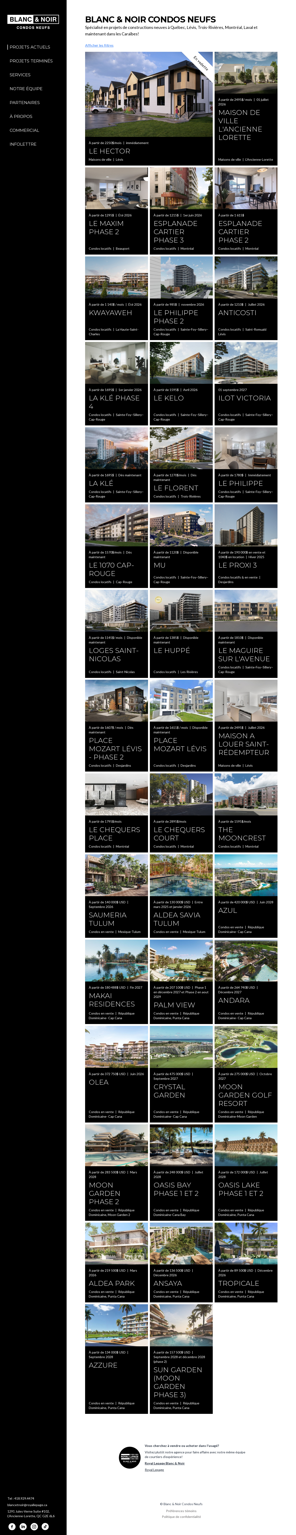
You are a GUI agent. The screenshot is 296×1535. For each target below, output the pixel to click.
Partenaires (25, 102)
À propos (21, 116)
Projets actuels (30, 47)
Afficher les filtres (99, 45)
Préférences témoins (181, 1511)
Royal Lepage (154, 1470)
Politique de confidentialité (181, 1517)
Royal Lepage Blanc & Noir (165, 1463)
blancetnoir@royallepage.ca (27, 1505)
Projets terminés (31, 61)
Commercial (24, 130)
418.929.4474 (24, 1498)
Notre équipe (26, 88)
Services (20, 74)
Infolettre (23, 144)
